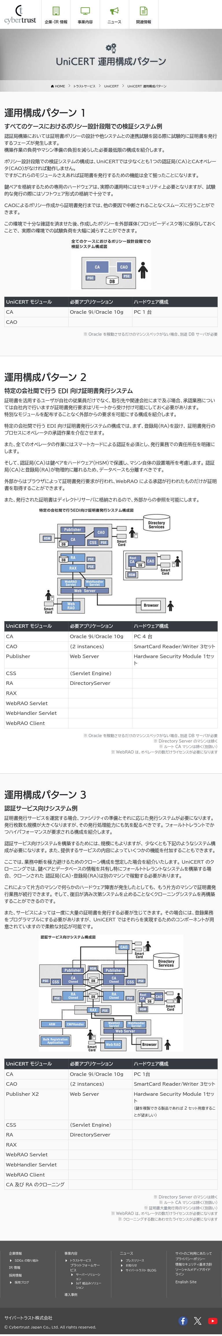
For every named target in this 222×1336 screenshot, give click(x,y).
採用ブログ (23, 1282)
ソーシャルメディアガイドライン (193, 1283)
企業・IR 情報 (56, 22)
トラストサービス (82, 1260)
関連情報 (143, 22)
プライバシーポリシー (192, 1264)
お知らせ (132, 1265)
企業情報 (16, 1253)
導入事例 (71, 1297)
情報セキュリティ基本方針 (192, 1272)
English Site (187, 1293)
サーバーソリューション (88, 1277)
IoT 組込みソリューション (88, 1287)
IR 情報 (15, 1267)
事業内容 (85, 22)
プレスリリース (136, 1260)
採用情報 (16, 1275)
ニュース (114, 22)
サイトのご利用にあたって (194, 1255)
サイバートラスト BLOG (137, 1272)
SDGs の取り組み (28, 1260)
